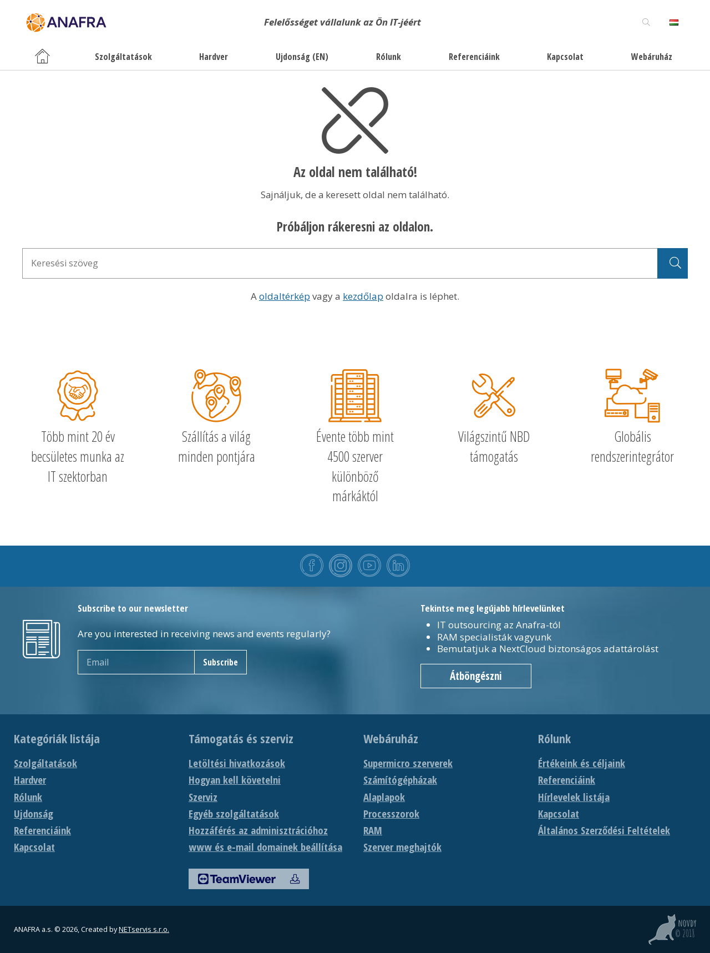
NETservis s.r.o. (144, 929)
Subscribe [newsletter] (220, 662)
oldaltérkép (284, 296)
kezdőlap (363, 296)
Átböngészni (476, 676)
